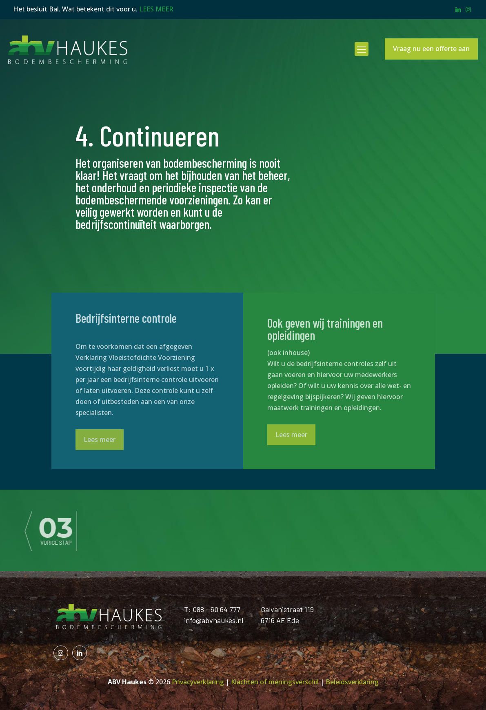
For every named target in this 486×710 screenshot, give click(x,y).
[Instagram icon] (468, 9)
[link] (77, 530)
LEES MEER (156, 8)
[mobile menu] (361, 49)
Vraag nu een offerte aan (431, 48)
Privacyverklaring (198, 681)
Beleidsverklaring (352, 681)
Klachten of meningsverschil (275, 681)
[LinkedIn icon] (458, 9)
